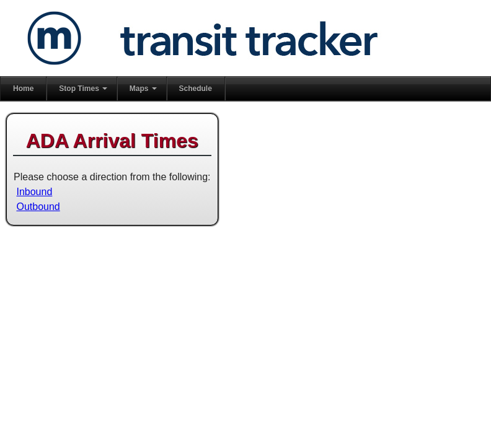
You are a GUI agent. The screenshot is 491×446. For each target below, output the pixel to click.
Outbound (38, 206)
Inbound (34, 191)
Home (23, 88)
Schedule (195, 88)
